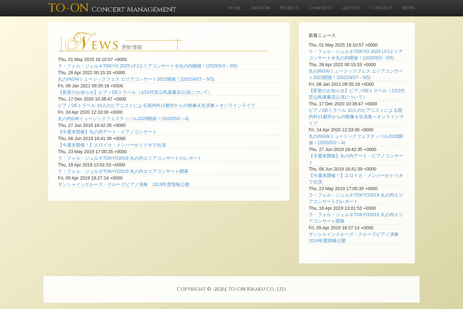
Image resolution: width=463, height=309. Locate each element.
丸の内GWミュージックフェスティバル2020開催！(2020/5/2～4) (123, 118)
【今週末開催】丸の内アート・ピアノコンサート (107, 131)
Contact (381, 8)
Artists (351, 8)
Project (289, 8)
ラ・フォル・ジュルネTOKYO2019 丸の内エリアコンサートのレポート (130, 158)
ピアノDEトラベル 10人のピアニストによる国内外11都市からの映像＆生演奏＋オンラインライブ (156, 105)
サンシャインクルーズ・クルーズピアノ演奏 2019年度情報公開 (123, 184)
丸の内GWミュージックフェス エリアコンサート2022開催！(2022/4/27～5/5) (136, 79)
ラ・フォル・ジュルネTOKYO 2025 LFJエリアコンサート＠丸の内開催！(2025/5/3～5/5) (147, 65)
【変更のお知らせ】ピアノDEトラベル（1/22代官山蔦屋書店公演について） (135, 92)
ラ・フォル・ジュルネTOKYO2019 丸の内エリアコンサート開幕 (123, 171)
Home (234, 8)
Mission (260, 8)
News (408, 8)
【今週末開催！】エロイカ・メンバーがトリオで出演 (112, 144)
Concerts (320, 8)
